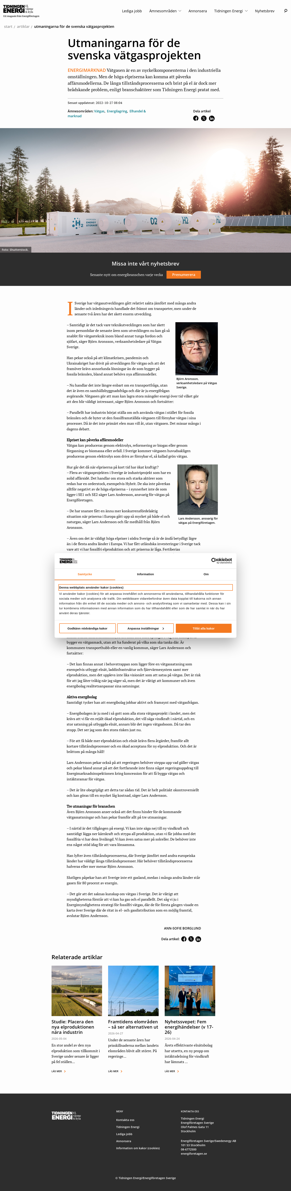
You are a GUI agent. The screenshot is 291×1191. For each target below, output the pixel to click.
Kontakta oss (125, 1120)
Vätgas (99, 111)
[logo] (21, 11)
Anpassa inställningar (146, 628)
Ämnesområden (165, 11)
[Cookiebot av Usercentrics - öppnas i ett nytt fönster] (214, 561)
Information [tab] (145, 574)
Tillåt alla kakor (203, 628)
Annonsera (198, 10)
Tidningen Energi (231, 11)
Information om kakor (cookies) (138, 1148)
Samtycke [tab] (85, 574)
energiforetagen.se (194, 1153)
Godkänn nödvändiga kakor (87, 628)
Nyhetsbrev (264, 10)
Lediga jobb (132, 10)
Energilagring (117, 111)
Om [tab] (206, 574)
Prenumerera (183, 274)
